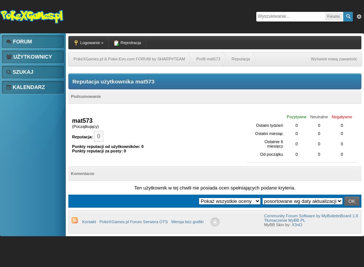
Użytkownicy (29, 57)
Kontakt (89, 222)
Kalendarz (25, 87)
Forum (19, 41)
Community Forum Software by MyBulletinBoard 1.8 (311, 216)
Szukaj (19, 72)
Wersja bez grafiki (187, 222)
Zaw (359, 17)
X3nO (297, 224)
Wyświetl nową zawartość (334, 59)
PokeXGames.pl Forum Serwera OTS (134, 222)
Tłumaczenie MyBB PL (284, 220)
